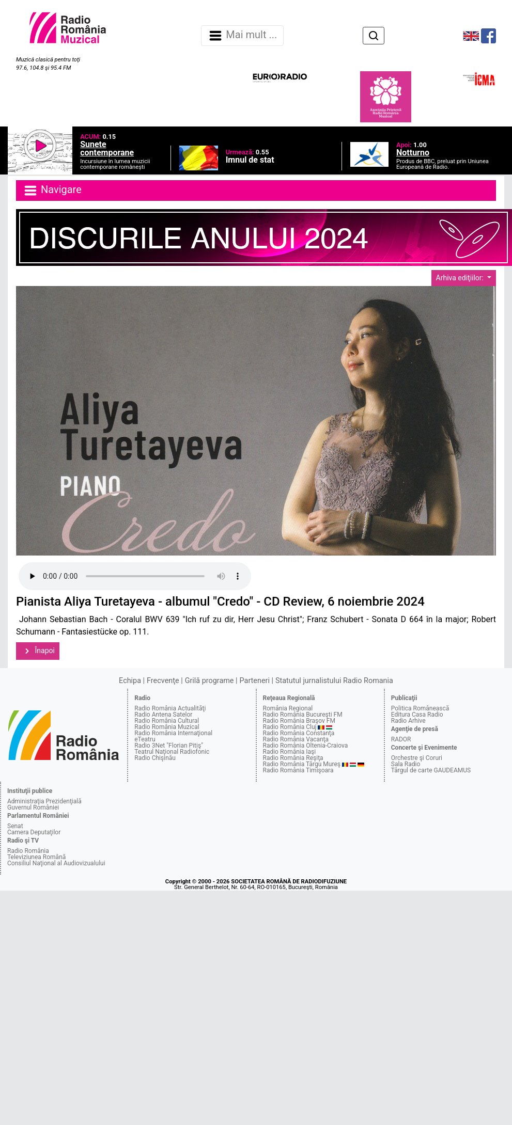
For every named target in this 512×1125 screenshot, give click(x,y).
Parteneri (255, 680)
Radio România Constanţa (299, 733)
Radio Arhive (408, 720)
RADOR (401, 739)
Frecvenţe (163, 680)
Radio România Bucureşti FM (303, 714)
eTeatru (144, 739)
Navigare (52, 190)
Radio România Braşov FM (299, 720)
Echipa (130, 680)
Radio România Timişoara (298, 770)
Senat (15, 826)
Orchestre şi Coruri (416, 758)
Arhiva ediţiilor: (461, 278)
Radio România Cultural (166, 720)
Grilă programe (209, 680)
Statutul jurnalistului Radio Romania (334, 680)
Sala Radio (406, 764)
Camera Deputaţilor (33, 832)
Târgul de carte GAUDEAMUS (431, 770)
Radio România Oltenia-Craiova (305, 745)
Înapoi (38, 651)
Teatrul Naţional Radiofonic (171, 751)
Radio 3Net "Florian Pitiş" (168, 745)
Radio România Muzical (166, 727)
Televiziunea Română (36, 857)
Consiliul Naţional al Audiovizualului (56, 863)
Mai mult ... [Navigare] (242, 35)
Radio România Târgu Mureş (301, 764)
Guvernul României (33, 807)
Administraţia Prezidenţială (44, 801)
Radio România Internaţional (173, 733)
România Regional (288, 708)
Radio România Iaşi (289, 751)
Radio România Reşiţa (293, 758)
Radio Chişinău (155, 758)
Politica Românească (420, 708)
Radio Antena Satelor (163, 714)
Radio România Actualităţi (170, 708)
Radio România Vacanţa (296, 739)
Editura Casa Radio (417, 714)
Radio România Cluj (290, 727)
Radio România (28, 850)
